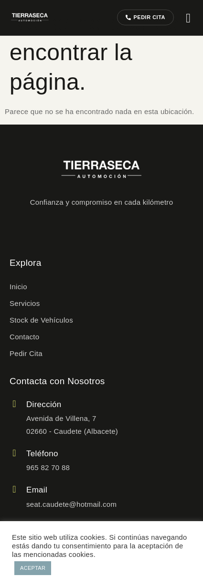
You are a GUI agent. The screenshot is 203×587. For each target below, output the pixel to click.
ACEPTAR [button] (32, 568)
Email (36, 489)
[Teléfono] (14, 453)
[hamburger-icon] (188, 18)
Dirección (44, 404)
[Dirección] (14, 404)
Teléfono (42, 453)
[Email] (14, 489)
